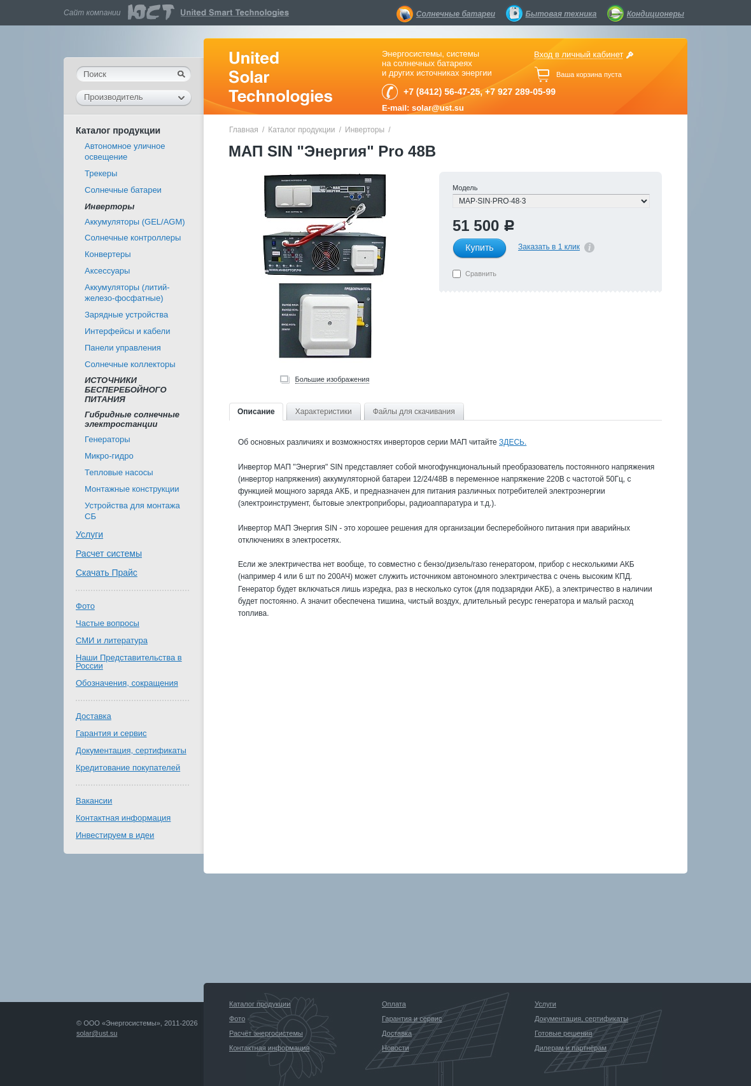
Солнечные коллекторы (130, 364)
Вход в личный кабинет (578, 54)
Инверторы (364, 129)
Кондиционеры (655, 14)
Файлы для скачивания (414, 411)
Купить (479, 247)
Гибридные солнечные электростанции (132, 419)
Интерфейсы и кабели (127, 331)
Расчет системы (109, 553)
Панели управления (123, 347)
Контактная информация (123, 818)
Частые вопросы (107, 623)
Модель (465, 187)
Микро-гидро (109, 456)
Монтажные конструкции (132, 489)
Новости (395, 1048)
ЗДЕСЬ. (512, 442)
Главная (243, 129)
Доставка (93, 716)
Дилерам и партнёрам (571, 1048)
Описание (256, 411)
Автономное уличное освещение (125, 151)
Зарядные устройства (126, 314)
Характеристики (323, 411)
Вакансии (94, 800)
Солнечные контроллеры (133, 237)
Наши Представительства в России (129, 662)
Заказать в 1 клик (549, 246)
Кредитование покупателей (128, 767)
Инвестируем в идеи (115, 835)
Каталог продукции (301, 129)
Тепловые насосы (119, 472)
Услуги (89, 534)
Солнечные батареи (455, 14)
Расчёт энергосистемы (266, 1033)
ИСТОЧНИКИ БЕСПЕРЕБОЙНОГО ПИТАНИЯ (126, 389)
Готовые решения (563, 1033)
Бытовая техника (561, 14)
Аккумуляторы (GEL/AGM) (135, 221)
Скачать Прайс (106, 572)
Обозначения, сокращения (127, 683)
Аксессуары (107, 270)
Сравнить (480, 273)
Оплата (394, 1004)
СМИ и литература (112, 640)
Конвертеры (108, 254)
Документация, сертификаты (131, 750)
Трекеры (101, 173)
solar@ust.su (96, 1033)
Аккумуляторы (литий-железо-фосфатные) (127, 292)
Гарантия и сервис (111, 733)
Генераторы (107, 439)
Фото (85, 606)
